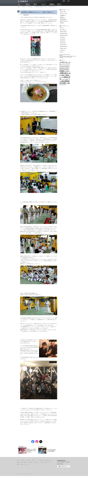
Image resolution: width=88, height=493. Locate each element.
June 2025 (62, 39)
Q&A (19, 464)
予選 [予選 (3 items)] (65, 71)
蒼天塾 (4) (62, 22)
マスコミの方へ (45, 4)
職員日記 (23, 6)
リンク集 (28, 464)
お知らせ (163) (63, 11)
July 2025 (62, 37)
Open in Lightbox (37, 37)
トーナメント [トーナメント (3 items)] (66, 67)
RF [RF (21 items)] (63, 62)
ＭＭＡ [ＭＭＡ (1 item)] (63, 84)
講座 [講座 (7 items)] (68, 83)
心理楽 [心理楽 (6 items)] (62, 75)
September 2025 (63, 35)
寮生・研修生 (49, 462)
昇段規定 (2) (62, 17)
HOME (19, 6)
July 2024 (62, 50)
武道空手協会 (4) (63, 19)
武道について (38, 462)
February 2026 (63, 31)
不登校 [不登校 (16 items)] (61, 71)
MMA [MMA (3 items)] (60, 62)
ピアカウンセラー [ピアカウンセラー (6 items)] (64, 68)
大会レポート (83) (63, 13)
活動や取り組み (30, 6)
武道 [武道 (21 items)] (67, 75)
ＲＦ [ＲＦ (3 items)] (65, 84)
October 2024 (63, 48)
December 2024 (63, 46)
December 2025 (63, 33)
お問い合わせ (60, 4)
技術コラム (32, 462)
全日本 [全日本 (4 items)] (67, 71)
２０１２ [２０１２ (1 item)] (60, 84)
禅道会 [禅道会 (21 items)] (66, 77)
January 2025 (63, 44)
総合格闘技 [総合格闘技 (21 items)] (65, 81)
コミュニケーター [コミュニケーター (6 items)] (64, 66)
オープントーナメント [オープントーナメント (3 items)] (65, 64)
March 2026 (63, 29)
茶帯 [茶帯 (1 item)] (66, 83)
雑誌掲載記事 (20, 462)
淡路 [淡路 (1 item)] (61, 77)
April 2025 (62, 40)
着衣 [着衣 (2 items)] (62, 77)
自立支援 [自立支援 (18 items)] (62, 83)
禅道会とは (29, 4)
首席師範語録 (53, 4)
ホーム (21, 4)
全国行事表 (27, 462)
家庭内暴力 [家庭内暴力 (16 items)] (64, 73)
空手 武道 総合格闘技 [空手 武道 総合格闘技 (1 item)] (65, 79)
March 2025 (63, 42)
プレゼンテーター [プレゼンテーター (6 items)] (64, 69)
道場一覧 (37, 4)
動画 (43, 462)
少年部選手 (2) (62, 15)
